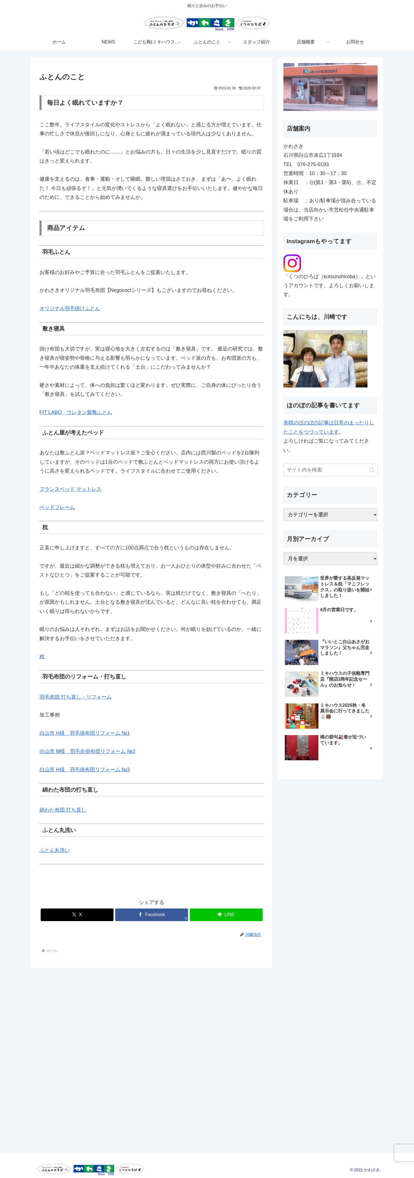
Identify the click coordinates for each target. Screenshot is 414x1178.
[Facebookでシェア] (151, 915)
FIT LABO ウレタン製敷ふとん (76, 412)
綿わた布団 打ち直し (63, 810)
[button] (372, 470)
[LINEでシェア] (226, 915)
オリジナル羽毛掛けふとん (70, 308)
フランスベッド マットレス (70, 489)
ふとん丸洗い (55, 850)
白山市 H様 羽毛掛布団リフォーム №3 (85, 769)
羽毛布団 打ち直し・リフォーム (76, 697)
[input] (330, 470)
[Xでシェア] (77, 915)
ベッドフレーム (57, 507)
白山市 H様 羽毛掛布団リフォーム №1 (85, 733)
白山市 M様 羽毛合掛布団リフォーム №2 (87, 751)
